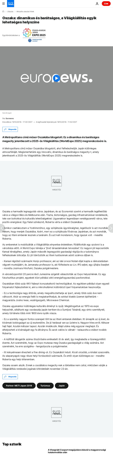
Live (106, 3)
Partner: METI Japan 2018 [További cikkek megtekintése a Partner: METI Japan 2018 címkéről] (19, 385)
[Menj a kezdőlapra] (10, 3)
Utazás (10, 11)
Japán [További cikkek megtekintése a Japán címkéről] (62, 385)
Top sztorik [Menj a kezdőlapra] (11, 444)
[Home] (3, 11)
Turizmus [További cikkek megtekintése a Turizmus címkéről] (45, 385)
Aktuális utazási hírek (25, 11)
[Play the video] (56, 78)
